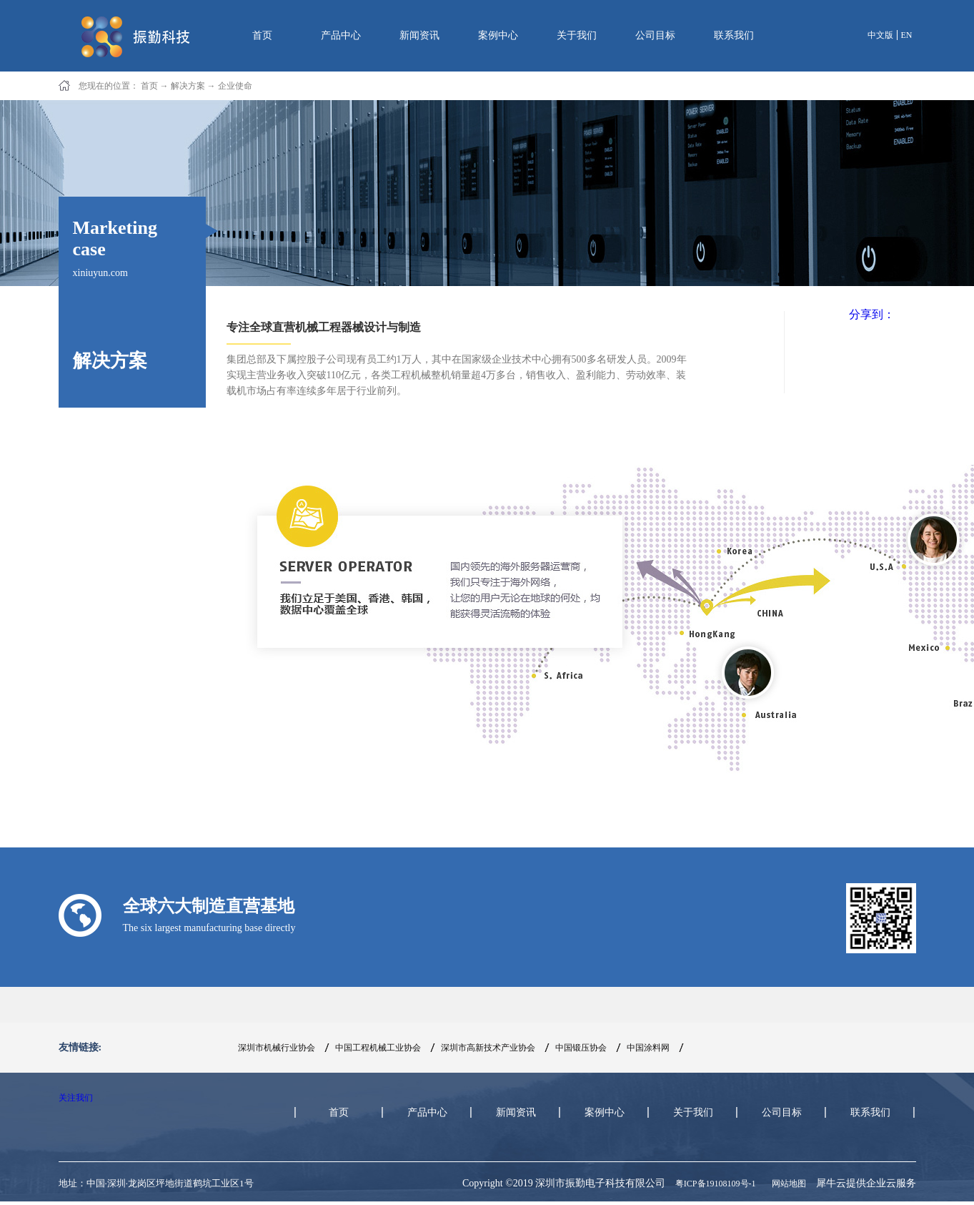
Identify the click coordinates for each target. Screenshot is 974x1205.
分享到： (872, 314)
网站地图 (786, 1184)
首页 (262, 35)
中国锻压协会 (581, 1048)
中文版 (880, 35)
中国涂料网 (648, 1048)
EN (907, 35)
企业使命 (235, 86)
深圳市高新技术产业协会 (488, 1048)
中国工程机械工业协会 (378, 1048)
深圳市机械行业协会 (276, 1048)
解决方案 (188, 86)
